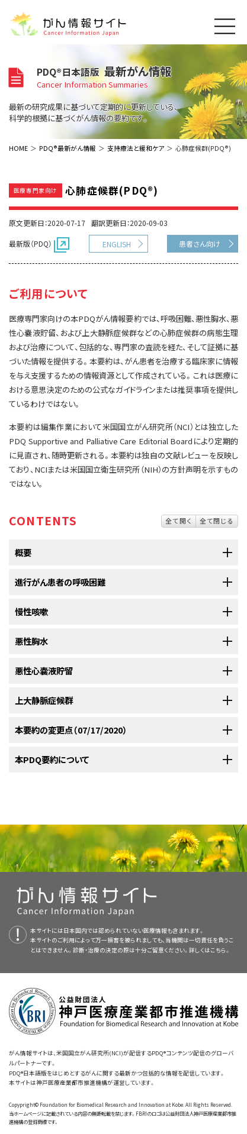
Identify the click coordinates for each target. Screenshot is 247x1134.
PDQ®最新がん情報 (67, 148)
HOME (18, 148)
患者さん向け (199, 243)
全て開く (178, 520)
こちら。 (220, 950)
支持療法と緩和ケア (135, 148)
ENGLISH (116, 244)
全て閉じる (217, 520)
